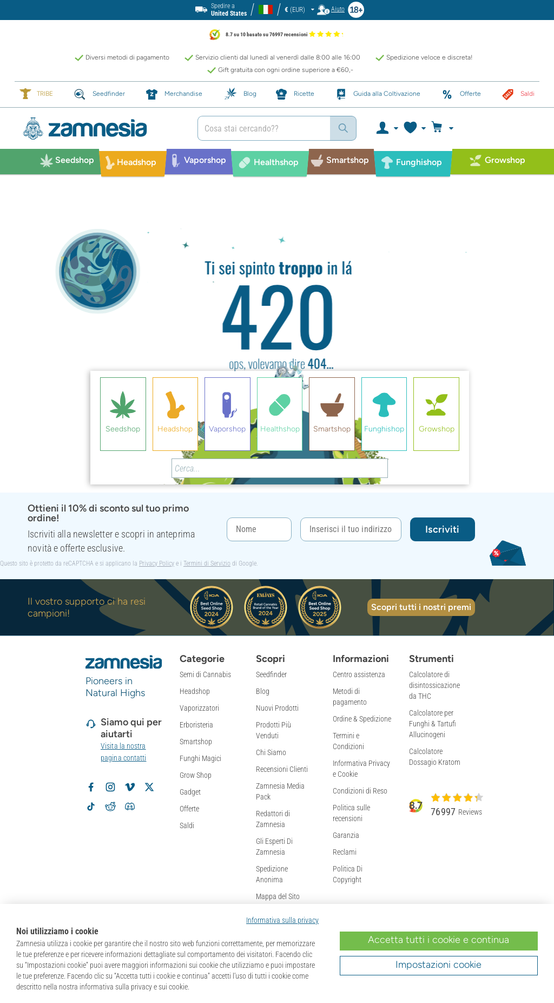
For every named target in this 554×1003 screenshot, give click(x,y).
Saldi (187, 825)
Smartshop (196, 741)
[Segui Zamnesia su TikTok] (90, 806)
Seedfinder (271, 674)
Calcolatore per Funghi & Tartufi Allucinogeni (432, 724)
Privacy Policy (156, 563)
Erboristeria (196, 724)
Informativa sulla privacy (282, 920)
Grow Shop (196, 775)
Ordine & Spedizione (362, 718)
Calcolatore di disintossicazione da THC (434, 685)
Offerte (189, 808)
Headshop (195, 691)
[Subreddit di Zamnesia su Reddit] (110, 806)
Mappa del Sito (278, 896)
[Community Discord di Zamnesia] (129, 806)
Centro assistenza (359, 674)
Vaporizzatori (199, 708)
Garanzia (346, 835)
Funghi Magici (200, 758)
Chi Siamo (271, 752)
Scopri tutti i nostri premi (421, 607)
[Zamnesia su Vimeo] (129, 787)
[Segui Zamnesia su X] (149, 787)
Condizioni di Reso (360, 790)
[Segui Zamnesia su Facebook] (90, 787)
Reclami (345, 852)
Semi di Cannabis (205, 674)
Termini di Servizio (206, 563)
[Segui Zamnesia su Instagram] (110, 787)
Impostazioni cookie (438, 965)
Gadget (190, 792)
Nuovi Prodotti (277, 708)
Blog (262, 691)
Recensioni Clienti (282, 769)
